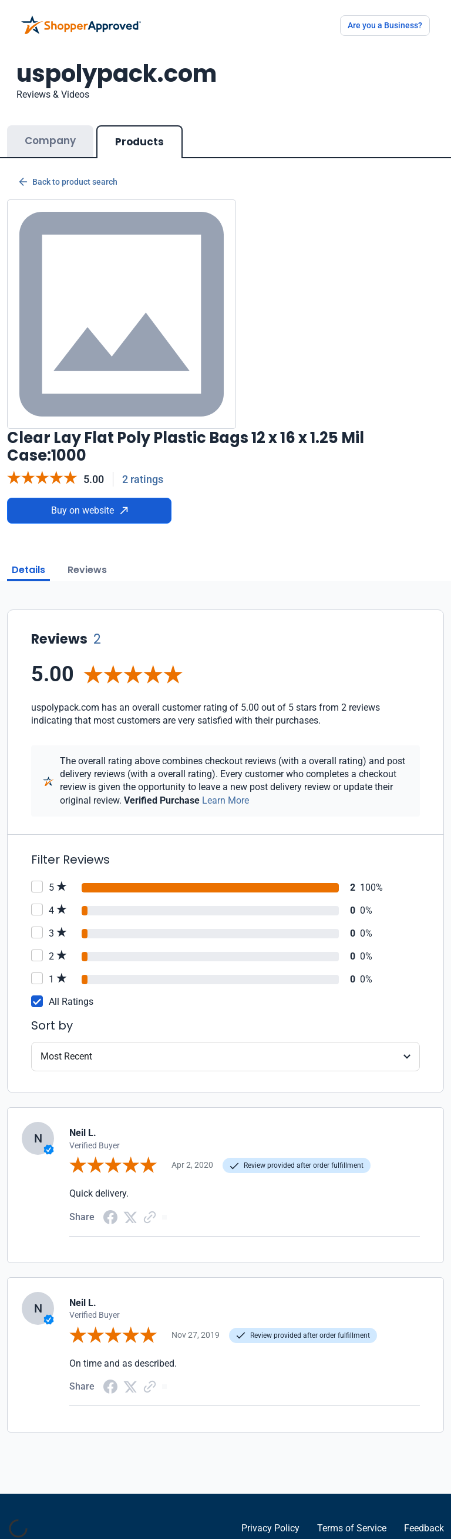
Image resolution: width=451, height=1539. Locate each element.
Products (139, 142)
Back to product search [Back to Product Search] (68, 181)
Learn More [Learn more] (225, 800)
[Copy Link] (149, 1216)
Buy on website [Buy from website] (89, 510)
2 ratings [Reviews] (142, 479)
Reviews (87, 570)
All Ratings (71, 1001)
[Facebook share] (110, 1216)
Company (50, 141)
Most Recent (66, 1056)
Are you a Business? (385, 25)
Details (28, 570)
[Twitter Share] (130, 1216)
